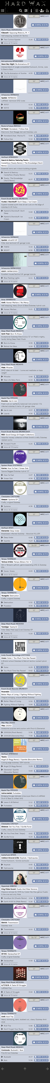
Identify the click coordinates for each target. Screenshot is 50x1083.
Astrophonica (6, 61)
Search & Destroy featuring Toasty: (15, 160)
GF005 (13, 855)
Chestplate (5, 496)
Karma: (4, 468)
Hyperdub (5, 886)
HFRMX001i (13, 157)
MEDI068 (20, 624)
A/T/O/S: (5, 985)
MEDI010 (19, 364)
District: (4, 922)
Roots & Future (7, 126)
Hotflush (4, 157)
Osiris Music (6, 30)
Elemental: (5, 531)
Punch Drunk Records (9, 198)
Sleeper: (4, 499)
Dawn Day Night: (8, 64)
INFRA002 (14, 95)
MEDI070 (20, 331)
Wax (3, 723)
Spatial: (4, 98)
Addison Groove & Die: (10, 858)
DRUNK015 (23, 198)
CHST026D (15, 919)
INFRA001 (14, 237)
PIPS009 (14, 790)
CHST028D (14, 496)
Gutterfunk (5, 855)
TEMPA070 (11, 593)
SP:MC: (4, 954)
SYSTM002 (17, 465)
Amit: (3, 302)
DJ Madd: (5, 129)
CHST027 (14, 824)
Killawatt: (5, 33)
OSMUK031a (16, 30)
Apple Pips (5, 398)
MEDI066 (20, 982)
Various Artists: (7, 562)
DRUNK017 (23, 689)
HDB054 (13, 886)
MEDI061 (19, 1047)
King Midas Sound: (8, 889)
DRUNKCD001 (24, 432)
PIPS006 (14, 398)
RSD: (3, 434)
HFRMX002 (13, 754)
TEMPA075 (11, 951)
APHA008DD (17, 61)
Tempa (4, 559)
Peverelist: (5, 692)
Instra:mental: (6, 793)
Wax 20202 (10, 723)
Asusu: (4, 658)
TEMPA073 (11, 1013)
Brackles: (4, 401)
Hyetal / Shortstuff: (9, 201)
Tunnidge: (5, 627)
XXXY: (4, 271)
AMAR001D (10, 299)
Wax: (3, 725)
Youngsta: (5, 596)
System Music (6, 465)
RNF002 (17, 126)
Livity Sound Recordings (11, 655)
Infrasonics (5, 95)
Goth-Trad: (5, 334)
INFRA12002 (15, 268)
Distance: (5, 827)
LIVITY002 (25, 655)
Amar (3, 299)
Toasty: (4, 757)
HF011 (11, 528)
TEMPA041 (11, 559)
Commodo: (5, 1050)
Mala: (3, 367)
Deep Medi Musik (8, 331)
